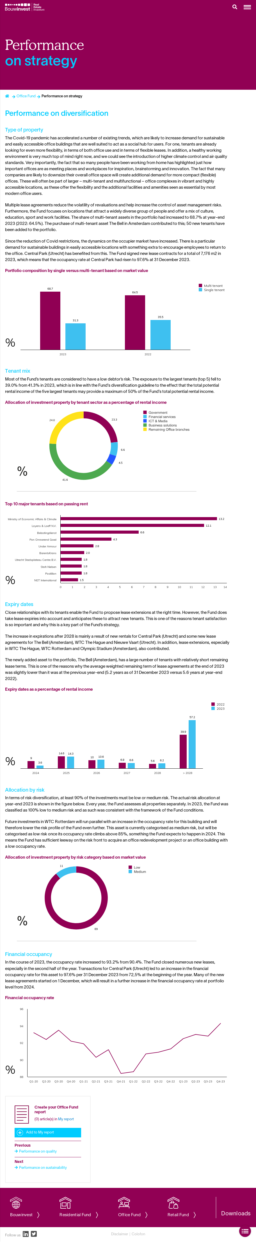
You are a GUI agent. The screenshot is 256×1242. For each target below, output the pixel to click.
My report (66, 1119)
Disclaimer (119, 1234)
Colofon (138, 1234)
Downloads (236, 1213)
